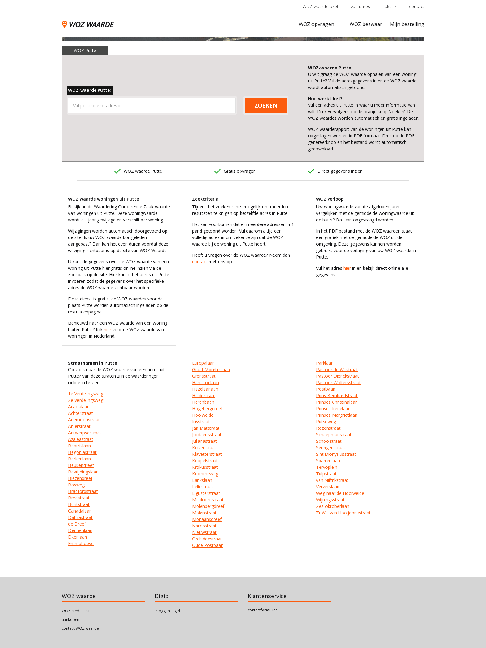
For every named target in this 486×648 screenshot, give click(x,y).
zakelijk (389, 6)
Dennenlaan (80, 530)
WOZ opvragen (316, 24)
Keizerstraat (204, 447)
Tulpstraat (326, 474)
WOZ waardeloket (320, 6)
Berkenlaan (79, 459)
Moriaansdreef (207, 519)
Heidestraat (203, 395)
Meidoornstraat (207, 500)
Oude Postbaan (207, 545)
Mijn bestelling (407, 24)
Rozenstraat (328, 428)
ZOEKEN (265, 105)
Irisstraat (201, 421)
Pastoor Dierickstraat (337, 376)
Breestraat (79, 498)
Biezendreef (80, 478)
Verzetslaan (327, 487)
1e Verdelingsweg (85, 394)
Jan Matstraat (205, 428)
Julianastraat (204, 441)
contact (416, 6)
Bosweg (76, 485)
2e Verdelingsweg (85, 400)
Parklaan (325, 363)
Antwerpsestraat (84, 433)
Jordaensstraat (207, 434)
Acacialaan (79, 407)
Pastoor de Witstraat (337, 369)
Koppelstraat (205, 461)
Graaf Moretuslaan (211, 369)
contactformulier (262, 610)
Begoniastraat (82, 452)
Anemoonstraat (84, 420)
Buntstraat (79, 504)
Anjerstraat (79, 426)
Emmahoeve (81, 543)
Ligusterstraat (206, 493)
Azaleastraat (80, 439)
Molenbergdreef (208, 506)
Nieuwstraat (204, 532)
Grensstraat (204, 376)
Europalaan (203, 363)
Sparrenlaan (328, 461)
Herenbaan (203, 402)
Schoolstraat (329, 441)
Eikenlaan (77, 537)
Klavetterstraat (207, 454)
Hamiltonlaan (205, 382)
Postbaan (325, 389)
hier (107, 329)
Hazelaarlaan (205, 389)
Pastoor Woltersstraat (338, 382)
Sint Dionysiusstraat (336, 454)
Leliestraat (202, 487)
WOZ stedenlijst (76, 611)
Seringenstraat (330, 447)
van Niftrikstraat (332, 480)
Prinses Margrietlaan (336, 415)
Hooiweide (203, 415)
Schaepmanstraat (333, 434)
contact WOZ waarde (80, 628)
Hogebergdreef (207, 408)
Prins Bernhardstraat (337, 395)
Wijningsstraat (330, 500)
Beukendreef (81, 465)
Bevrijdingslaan (83, 472)
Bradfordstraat (83, 491)
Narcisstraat (204, 526)
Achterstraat (80, 413)
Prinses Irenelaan (333, 408)
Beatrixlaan (79, 446)
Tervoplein (326, 467)
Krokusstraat (205, 467)
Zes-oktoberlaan (332, 506)
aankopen (70, 619)
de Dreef (77, 524)
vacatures (360, 6)
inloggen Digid (167, 611)
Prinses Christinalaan (337, 402)
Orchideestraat (207, 539)
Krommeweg (205, 474)
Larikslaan (202, 480)
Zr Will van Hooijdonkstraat (343, 513)
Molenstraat (204, 513)
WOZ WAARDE (87, 24)
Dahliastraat (80, 517)
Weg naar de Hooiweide (340, 493)
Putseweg (326, 421)
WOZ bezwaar (366, 24)
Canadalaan (80, 511)
